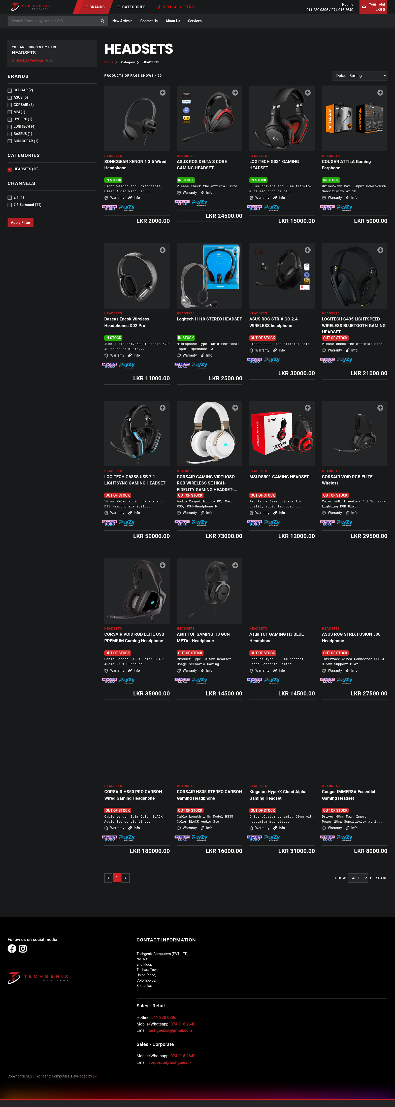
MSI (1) (19, 112)
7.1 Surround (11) (27, 205)
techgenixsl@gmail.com (170, 1030)
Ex (95, 1076)
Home (108, 62)
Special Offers (176, 7)
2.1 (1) (19, 197)
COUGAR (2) (23, 90)
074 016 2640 (342, 10)
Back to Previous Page (32, 60)
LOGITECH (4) (25, 126)
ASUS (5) (21, 97)
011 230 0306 (317, 10)
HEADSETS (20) (26, 169)
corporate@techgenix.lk (169, 1062)
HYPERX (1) (23, 119)
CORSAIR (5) (24, 105)
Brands (94, 7)
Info (134, 198)
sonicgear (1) (26, 141)
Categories (131, 7)
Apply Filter (20, 222)
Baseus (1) (23, 134)
